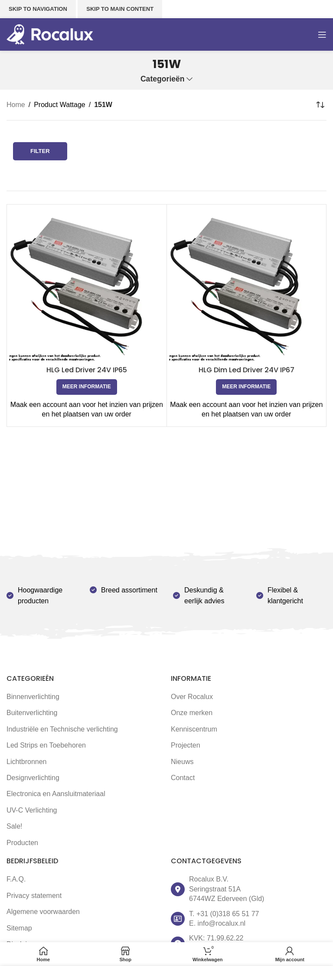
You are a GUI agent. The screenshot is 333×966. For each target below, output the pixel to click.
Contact (183, 777)
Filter (40, 151)
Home (16, 104)
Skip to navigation (38, 9)
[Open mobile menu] (322, 34)
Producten (22, 842)
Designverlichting (33, 777)
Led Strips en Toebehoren (46, 745)
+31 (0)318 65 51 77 (227, 913)
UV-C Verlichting (32, 810)
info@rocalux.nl (222, 923)
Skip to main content (119, 9)
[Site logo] (50, 34)
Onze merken (191, 712)
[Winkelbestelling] (319, 104)
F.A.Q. (16, 879)
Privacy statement (34, 895)
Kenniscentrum (194, 729)
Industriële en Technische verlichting (62, 729)
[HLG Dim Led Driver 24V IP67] (246, 284)
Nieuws (182, 761)
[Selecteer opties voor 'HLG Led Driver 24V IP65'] (86, 387)
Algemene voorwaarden (43, 911)
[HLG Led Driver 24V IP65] (86, 284)
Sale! (14, 826)
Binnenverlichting (33, 696)
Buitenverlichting (32, 712)
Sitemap (19, 928)
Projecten (185, 745)
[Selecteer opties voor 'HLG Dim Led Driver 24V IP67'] (246, 387)
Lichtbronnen (27, 761)
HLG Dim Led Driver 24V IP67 (246, 370)
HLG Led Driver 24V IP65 (86, 370)
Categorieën (162, 79)
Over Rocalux (192, 696)
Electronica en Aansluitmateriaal (56, 793)
